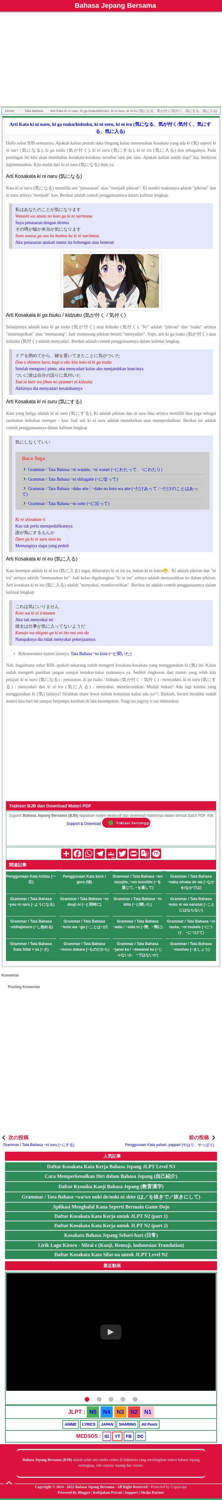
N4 (106, 1412)
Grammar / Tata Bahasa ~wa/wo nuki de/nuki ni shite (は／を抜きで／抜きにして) (111, 1196)
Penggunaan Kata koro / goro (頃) (84, 879)
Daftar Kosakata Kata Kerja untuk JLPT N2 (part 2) (111, 1225)
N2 (134, 1412)
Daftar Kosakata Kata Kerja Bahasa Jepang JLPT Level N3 (111, 1166)
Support (131, 1492)
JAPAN (107, 1424)
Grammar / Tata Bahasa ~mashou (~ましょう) (191, 947)
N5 (92, 1412)
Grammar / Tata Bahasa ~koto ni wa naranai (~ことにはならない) (191, 904)
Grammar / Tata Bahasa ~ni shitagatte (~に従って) (73, 479)
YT (117, 1436)
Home (9, 111)
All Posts (149, 1424)
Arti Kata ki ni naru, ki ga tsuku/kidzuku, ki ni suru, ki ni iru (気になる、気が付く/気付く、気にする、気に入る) (110, 128)
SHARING (127, 1424)
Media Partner (152, 1492)
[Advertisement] (111, 60)
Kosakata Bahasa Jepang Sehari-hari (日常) (111, 1235)
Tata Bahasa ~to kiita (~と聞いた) (101, 653)
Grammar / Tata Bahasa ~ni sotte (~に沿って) (68, 503)
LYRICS (89, 1424)
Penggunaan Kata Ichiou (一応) (31, 879)
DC (140, 1436)
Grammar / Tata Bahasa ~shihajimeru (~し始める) (31, 924)
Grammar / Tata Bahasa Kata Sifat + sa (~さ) (31, 947)
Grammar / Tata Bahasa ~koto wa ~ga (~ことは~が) (84, 924)
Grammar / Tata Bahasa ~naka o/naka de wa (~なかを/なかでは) (191, 882)
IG (107, 1436)
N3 (120, 1412)
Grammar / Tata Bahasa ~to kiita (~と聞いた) (137, 902)
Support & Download (84, 823)
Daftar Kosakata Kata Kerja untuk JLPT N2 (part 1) (111, 1216)
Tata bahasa (33, 111)
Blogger (84, 1492)
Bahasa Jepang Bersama (115, 5)
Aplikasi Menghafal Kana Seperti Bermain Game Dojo (110, 1206)
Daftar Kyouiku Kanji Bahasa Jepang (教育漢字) (111, 1186)
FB (129, 1436)
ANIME (71, 1424)
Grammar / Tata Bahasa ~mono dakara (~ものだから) (84, 947)
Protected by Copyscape (169, 1487)
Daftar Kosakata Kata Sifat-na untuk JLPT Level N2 (111, 1254)
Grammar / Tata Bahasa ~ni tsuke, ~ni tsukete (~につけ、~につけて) (191, 927)
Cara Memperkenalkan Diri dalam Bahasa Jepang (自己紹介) (111, 1176)
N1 (147, 1412)
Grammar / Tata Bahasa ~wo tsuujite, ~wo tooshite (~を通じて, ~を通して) (138, 882)
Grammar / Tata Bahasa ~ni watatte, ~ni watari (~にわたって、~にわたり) (95, 469)
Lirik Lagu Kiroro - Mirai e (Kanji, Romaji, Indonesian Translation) (111, 1245)
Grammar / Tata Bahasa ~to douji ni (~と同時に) (84, 902)
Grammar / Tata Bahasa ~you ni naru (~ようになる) (30, 902)
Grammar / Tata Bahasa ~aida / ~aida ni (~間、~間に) (137, 924)
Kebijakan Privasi (107, 1492)
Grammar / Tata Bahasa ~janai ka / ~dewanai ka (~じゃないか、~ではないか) (137, 949)
